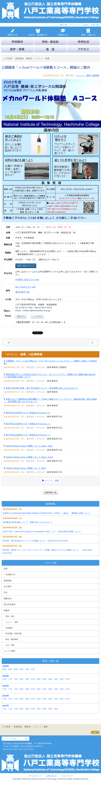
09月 (22, 679)
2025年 (5, 666)
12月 (4, 679)
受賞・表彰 (9, 616)
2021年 (5, 705)
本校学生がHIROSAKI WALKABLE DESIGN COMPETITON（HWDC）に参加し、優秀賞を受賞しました (47, 513)
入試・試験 (9, 645)
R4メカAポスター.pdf (25, 286)
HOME (63, 25)
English (86, 25)
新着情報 (7, 580)
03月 (22, 669)
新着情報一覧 (50, 492)
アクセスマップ (35, 776)
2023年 (5, 685)
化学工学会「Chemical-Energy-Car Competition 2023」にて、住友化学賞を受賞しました (42, 531)
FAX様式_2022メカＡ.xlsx (27, 279)
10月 (16, 679)
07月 (33, 679)
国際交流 (7, 598)
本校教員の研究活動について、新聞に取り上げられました (28, 522)
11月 (10, 679)
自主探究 (7, 586)
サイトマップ (75, 25)
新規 (6, 568)
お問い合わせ (51, 776)
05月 (10, 669)
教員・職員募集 (11, 639)
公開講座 (95, 75)
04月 (16, 669)
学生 (6, 592)
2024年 (5, 676)
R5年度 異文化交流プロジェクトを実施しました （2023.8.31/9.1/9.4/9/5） (36, 540)
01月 (33, 669)
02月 (27, 669)
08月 (27, 679)
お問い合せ (95, 25)
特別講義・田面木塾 (13, 633)
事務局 (7, 610)
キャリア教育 (9, 651)
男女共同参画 (9, 604)
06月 (4, 669)
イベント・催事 (83, 75)
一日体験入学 (9, 574)
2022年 (5, 695)
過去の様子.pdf (22, 291)
